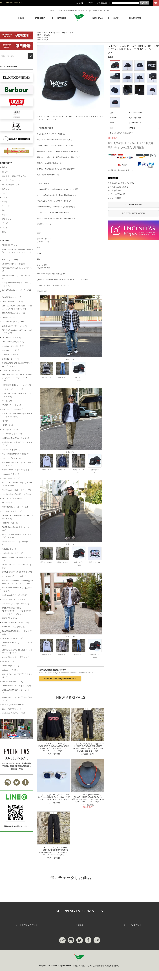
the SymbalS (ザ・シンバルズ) (14, 595)
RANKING (61, 18)
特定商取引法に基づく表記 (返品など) (120, 170)
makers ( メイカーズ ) (11, 450)
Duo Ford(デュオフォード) (13, 342)
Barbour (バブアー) (10, 260)
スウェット (6, 189)
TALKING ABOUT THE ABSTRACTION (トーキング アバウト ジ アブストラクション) (17, 611)
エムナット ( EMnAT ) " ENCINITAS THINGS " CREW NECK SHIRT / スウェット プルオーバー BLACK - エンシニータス (53, 747)
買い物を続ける (114, 190)
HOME (21, 18)
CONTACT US (135, 18)
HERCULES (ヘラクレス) (12, 638)
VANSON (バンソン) (10, 666)
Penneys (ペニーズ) (10, 523)
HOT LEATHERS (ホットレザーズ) (16, 385)
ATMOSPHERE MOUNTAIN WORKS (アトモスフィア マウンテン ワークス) (17, 252)
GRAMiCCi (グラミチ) (11, 370)
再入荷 (5, 172)
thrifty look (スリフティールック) (15, 604)
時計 (4, 210)
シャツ (5, 193)
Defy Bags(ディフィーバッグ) (14, 326)
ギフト (47, 40)
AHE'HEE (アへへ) (9, 245)
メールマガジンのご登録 (26, 925)
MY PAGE (79, 3)
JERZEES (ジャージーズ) (12, 409)
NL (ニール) (7, 503)
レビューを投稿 (114, 198)
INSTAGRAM (97, 18)
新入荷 (47, 35)
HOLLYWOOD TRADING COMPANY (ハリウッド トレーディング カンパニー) (17, 378)
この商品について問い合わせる (121, 183)
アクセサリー (7, 219)
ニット (5, 197)
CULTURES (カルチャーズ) (13, 313)
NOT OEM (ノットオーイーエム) (15, 507)
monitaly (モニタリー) (11, 478)
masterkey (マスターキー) (12, 458)
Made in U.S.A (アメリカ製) (13, 713)
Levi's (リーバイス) (10, 429)
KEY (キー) (6, 421)
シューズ (5, 206)
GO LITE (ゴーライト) (11, 359)
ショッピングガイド (133, 925)
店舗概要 (79, 925)
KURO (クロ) (7, 425)
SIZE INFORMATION (133, 205)
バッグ (5, 215)
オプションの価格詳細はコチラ (121, 133)
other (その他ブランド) (11, 709)
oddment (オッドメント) (12, 511)
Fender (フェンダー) (10, 350)
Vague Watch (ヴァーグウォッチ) (16, 657)
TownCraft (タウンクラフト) (13, 627)
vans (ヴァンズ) (8, 661)
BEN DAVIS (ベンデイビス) (13, 264)
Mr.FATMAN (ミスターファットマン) (17, 490)
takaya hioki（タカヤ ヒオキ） (14, 599)
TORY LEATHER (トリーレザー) (15, 622)
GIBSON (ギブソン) (10, 354)
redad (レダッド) (9, 549)
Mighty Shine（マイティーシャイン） (17, 470)
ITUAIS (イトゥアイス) (11, 405)
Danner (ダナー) (8, 317)
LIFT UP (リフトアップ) (12, 434)
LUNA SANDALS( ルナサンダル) (15, 438)
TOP (39, 33)
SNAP (116, 18)
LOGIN (90, 3)
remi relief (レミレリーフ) (12, 553)
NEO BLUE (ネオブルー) (12, 498)
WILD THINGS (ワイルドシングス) (16, 686)
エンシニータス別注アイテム (14, 176)
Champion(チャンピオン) (12, 301)
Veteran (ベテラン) (9, 670)
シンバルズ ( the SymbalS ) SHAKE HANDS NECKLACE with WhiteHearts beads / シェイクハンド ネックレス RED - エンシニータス (87, 798)
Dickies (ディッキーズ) (11, 337)
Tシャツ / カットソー (10, 185)
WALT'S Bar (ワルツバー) (54, 33)
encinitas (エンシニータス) (13, 346)
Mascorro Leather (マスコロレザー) (16, 454)
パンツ (5, 202)
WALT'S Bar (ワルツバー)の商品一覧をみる (60, 679)
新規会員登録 (102, 3)
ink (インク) (7, 401)
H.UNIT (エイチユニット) (12, 389)
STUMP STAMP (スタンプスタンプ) (17, 572)
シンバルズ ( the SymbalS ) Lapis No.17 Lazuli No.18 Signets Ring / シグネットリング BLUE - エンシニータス (53, 797)
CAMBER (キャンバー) (11, 297)
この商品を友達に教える (118, 187)
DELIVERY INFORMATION (133, 213)
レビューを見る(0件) (116, 194)
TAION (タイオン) (9, 618)
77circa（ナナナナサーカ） (13, 704)
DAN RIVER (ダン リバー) (13, 321)
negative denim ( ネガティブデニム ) (17, 494)
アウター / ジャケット (11, 180)
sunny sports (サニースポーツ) (14, 576)
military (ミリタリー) (10, 474)
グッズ (70, 33)
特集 (4, 232)
